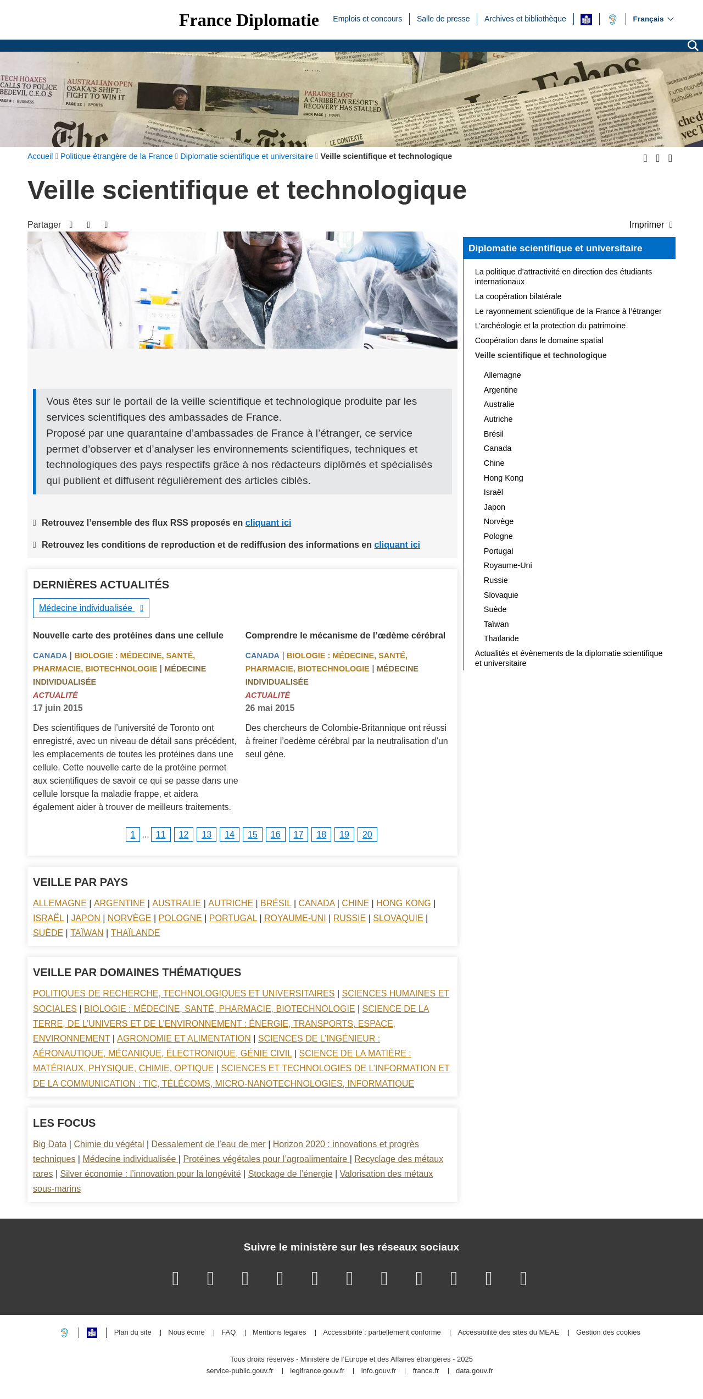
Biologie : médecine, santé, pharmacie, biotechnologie (219, 1009)
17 (299, 834)
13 (206, 834)
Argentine (119, 903)
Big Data (49, 1144)
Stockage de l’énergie (290, 1173)
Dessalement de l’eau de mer (209, 1144)
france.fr (426, 1371)
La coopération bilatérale (518, 296)
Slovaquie (398, 918)
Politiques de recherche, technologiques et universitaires (183, 993)
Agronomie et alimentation (184, 1038)
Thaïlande (135, 933)
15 (253, 834)
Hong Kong (403, 903)
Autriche (230, 903)
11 (161, 834)
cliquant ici (269, 522)
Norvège (130, 918)
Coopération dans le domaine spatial (539, 340)
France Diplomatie (249, 20)
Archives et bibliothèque (525, 18)
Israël (48, 918)
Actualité (55, 695)
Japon (85, 918)
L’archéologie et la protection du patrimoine (550, 325)
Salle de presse (443, 18)
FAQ (228, 1333)
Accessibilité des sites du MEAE (508, 1333)
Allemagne (60, 903)
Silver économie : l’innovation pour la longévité (150, 1173)
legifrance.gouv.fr (317, 1371)
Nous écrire (186, 1333)
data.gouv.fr (474, 1371)
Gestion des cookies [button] (608, 1333)
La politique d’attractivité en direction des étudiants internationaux (563, 276)
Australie (176, 903)
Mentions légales (279, 1333)
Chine (355, 903)
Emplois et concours (367, 18)
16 (276, 834)
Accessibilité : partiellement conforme (382, 1333)
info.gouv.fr (378, 1371)
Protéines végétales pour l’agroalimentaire (266, 1159)
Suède (48, 933)
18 (321, 834)
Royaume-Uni (295, 918)
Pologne (180, 918)
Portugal (233, 918)
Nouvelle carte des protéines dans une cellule (128, 635)
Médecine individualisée (87, 608)
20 (367, 834)
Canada (50, 655)
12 (184, 834)
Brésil (275, 903)
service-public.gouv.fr (240, 1371)
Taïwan (86, 933)
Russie (349, 918)
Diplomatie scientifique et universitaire (555, 248)
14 (230, 834)
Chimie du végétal (109, 1144)
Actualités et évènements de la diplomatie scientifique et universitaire (569, 658)
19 (344, 834)
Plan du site (133, 1333)
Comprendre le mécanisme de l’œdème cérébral (346, 635)
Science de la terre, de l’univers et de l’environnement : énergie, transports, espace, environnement (231, 1023)
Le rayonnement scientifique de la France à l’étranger (568, 311)
